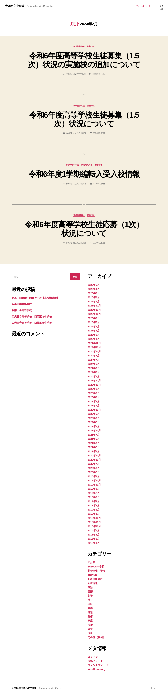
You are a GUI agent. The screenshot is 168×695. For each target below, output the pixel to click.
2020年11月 (94, 459)
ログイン (93, 656)
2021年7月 (94, 434)
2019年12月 (94, 480)
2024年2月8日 (99, 133)
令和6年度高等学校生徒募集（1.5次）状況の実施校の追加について (84, 60)
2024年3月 (94, 368)
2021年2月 (94, 447)
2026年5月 (94, 284)
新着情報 (91, 46)
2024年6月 (94, 363)
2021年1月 (94, 451)
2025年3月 (94, 330)
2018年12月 (94, 518)
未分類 (91, 562)
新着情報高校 (79, 46)
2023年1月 (94, 405)
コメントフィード (98, 665)
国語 (90, 591)
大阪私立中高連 (14, 6)
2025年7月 (94, 322)
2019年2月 (94, 509)
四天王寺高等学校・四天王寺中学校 (32, 316)
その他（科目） (96, 637)
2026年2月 (94, 297)
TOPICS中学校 (96, 566)
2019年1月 (94, 513)
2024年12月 (94, 343)
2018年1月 (94, 543)
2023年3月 (94, 397)
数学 (90, 595)
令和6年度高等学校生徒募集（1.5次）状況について (84, 119)
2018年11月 (94, 522)
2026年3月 (94, 293)
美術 (90, 616)
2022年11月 (94, 409)
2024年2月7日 (99, 243)
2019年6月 (94, 497)
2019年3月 (94, 505)
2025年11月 (94, 309)
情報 (90, 633)
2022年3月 (94, 418)
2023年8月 (94, 388)
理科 (90, 604)
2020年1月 (94, 476)
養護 (90, 608)
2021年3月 (94, 443)
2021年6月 (94, 438)
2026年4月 (94, 289)
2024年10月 (94, 351)
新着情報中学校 (72, 165)
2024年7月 (94, 359)
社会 (90, 599)
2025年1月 (94, 338)
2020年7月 (94, 463)
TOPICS (92, 574)
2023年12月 (94, 380)
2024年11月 (94, 347)
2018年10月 (94, 526)
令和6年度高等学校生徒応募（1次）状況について (84, 229)
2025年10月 (94, 314)
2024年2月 (94, 372)
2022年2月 (94, 422)
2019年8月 (94, 488)
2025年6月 (94, 326)
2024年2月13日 (99, 74)
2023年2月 (94, 401)
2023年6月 (94, 393)
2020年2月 (94, 472)
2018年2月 (94, 538)
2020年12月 (94, 455)
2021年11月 (94, 430)
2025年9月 (94, 318)
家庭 (90, 620)
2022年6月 (94, 413)
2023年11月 (94, 384)
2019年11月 (94, 484)
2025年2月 (94, 334)
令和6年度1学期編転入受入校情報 (84, 174)
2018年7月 (94, 530)
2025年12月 (94, 305)
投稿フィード (95, 661)
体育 (90, 629)
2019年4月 (94, 501)
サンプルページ (143, 6)
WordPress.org (96, 669)
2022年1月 (94, 426)
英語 (90, 587)
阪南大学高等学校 (22, 304)
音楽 (90, 612)
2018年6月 (94, 534)
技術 (90, 624)
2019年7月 (94, 493)
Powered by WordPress (50, 688)
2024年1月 (94, 376)
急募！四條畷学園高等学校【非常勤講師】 (35, 297)
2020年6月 (94, 468)
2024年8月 (94, 355)
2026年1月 (94, 301)
